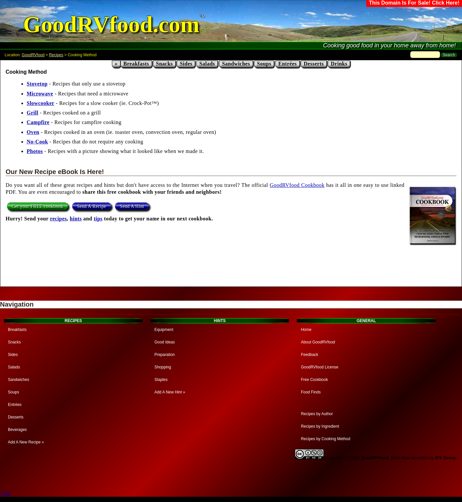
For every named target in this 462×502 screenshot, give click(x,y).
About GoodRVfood (318, 342)
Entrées (287, 63)
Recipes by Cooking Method (325, 439)
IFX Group (445, 457)
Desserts (314, 63)
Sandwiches (236, 63)
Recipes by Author (317, 414)
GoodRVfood (33, 55)
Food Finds (311, 392)
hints (76, 218)
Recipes (56, 55)
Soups (264, 63)
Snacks (164, 63)
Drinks (339, 63)
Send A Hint (132, 206)
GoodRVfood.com (111, 24)
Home (306, 329)
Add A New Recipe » (26, 442)
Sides (186, 63)
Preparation (164, 354)
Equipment (163, 329)
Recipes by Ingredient (320, 426)
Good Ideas (164, 342)
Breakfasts (136, 63)
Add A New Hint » (169, 392)
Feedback (309, 354)
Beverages (17, 429)
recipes (58, 218)
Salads (207, 63)
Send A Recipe (91, 206)
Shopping (162, 367)
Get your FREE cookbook (38, 206)
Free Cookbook (314, 379)
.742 (5, 493)
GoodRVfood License (319, 367)
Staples (160, 379)
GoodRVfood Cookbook (297, 185)
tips (98, 218)
